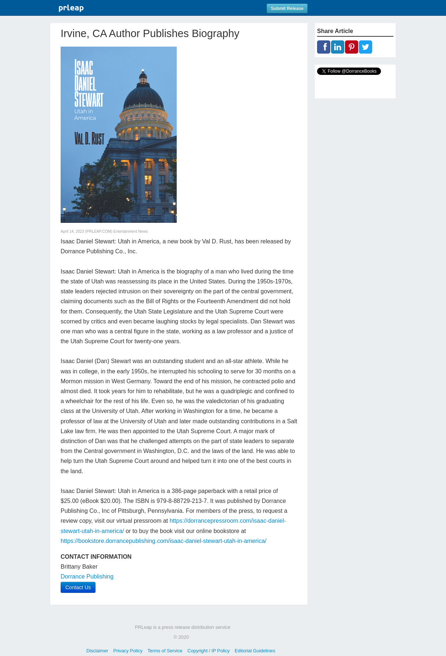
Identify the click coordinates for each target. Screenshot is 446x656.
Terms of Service (164, 650)
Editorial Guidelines (255, 650)
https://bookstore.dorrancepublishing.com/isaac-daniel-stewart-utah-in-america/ (163, 541)
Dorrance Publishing (87, 576)
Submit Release (287, 8)
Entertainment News (131, 231)
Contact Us (78, 587)
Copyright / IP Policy (208, 650)
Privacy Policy (128, 650)
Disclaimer (97, 650)
